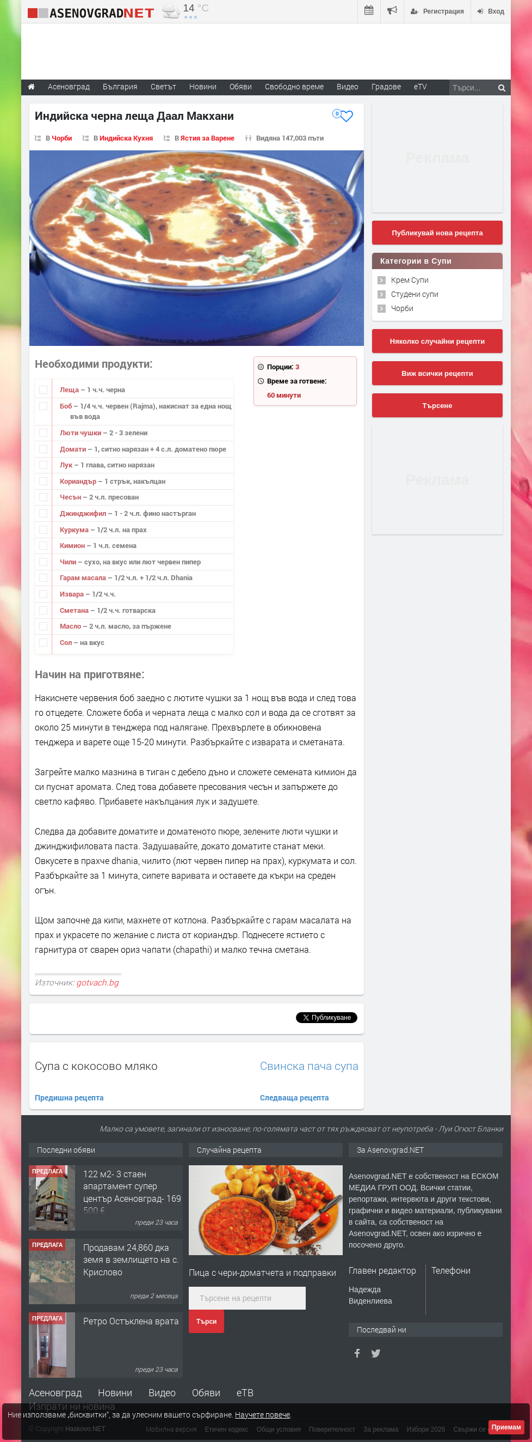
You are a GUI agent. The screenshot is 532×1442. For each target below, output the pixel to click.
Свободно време (294, 86)
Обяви (206, 1392)
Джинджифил (84, 513)
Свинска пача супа (309, 1066)
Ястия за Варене (207, 138)
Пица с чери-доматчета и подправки (262, 1272)
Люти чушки (81, 432)
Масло (71, 626)
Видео (162, 1392)
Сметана (75, 610)
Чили (69, 562)
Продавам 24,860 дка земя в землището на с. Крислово (131, 1259)
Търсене (438, 405)
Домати (74, 449)
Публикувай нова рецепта (437, 233)
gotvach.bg (97, 982)
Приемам (506, 1427)
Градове (386, 86)
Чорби (62, 138)
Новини (202, 86)
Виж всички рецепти (437, 373)
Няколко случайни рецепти (437, 341)
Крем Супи (410, 280)
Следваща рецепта (294, 1097)
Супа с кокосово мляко (96, 1065)
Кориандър (79, 481)
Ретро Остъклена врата (131, 1321)
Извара (72, 594)
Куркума (75, 529)
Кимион (73, 545)
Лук (67, 465)
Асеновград (55, 1392)
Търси (206, 1321)
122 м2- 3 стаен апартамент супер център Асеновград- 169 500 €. (132, 1192)
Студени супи (414, 294)
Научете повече (262, 1414)
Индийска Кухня (126, 138)
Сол (66, 642)
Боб (66, 406)
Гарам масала (84, 577)
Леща (70, 389)
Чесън (71, 497)
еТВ (245, 1392)
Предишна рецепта (69, 1097)
